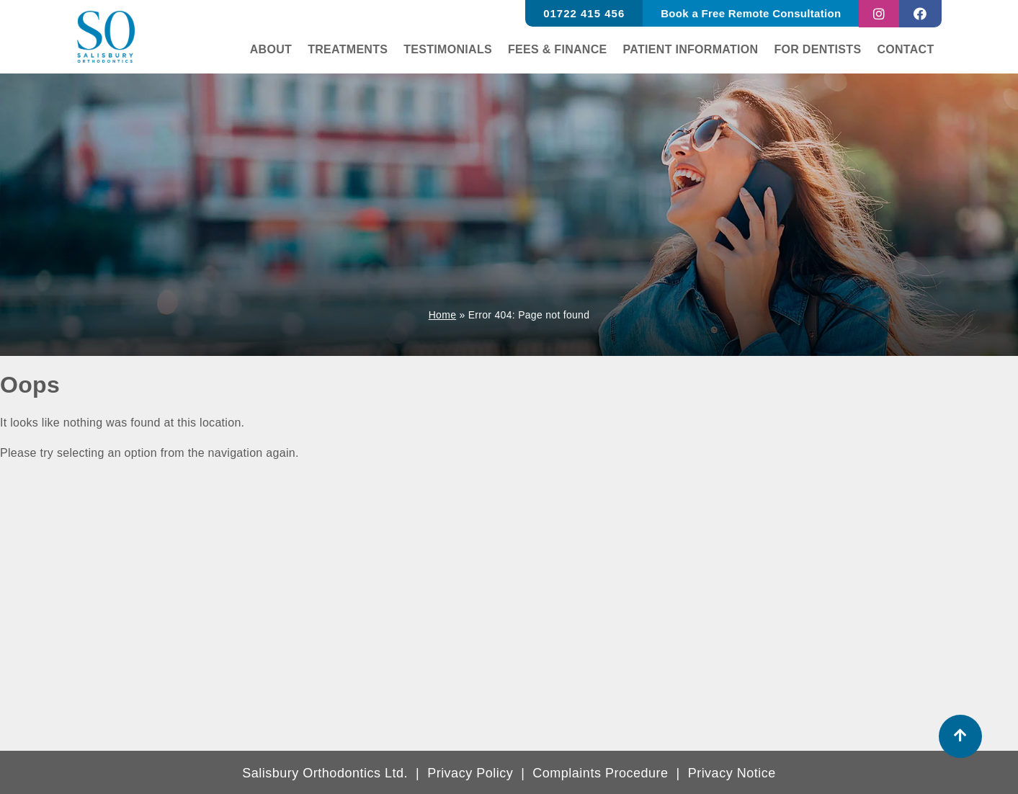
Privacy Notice (732, 773)
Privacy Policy (470, 773)
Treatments (349, 49)
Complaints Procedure (600, 773)
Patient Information (691, 49)
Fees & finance (558, 49)
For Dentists (818, 49)
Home (443, 315)
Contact (906, 49)
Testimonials (449, 49)
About (272, 49)
